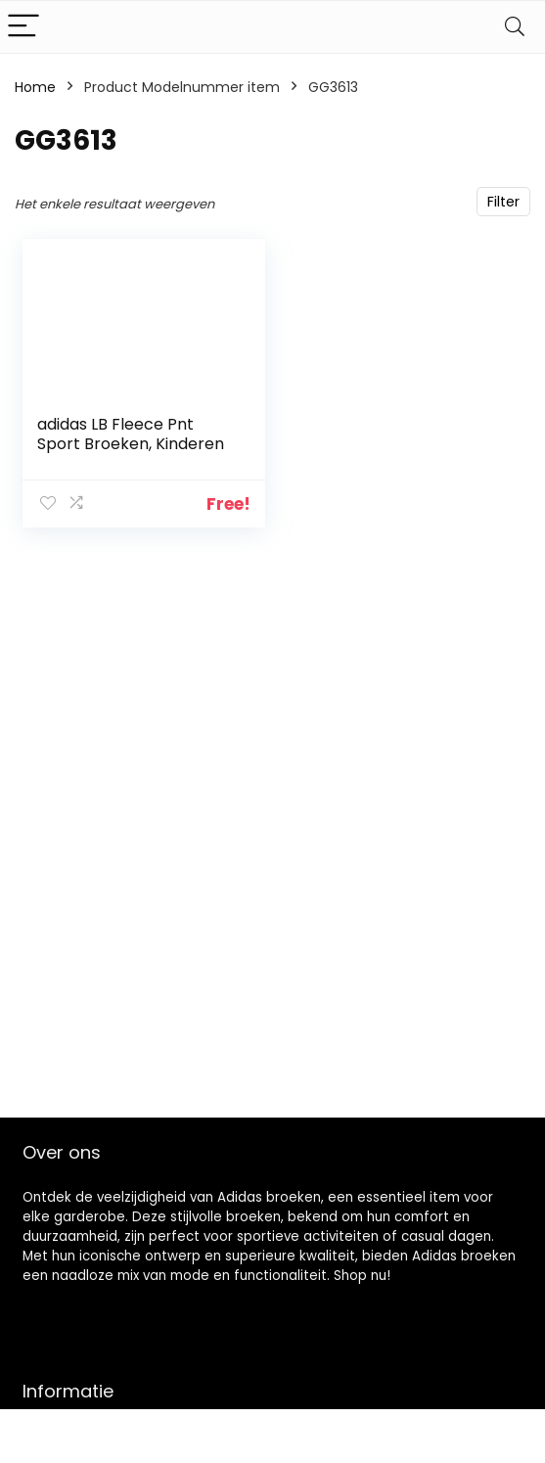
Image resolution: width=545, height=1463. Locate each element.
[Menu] (23, 27)
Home (35, 87)
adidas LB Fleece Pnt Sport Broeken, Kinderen (130, 434)
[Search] (514, 27)
